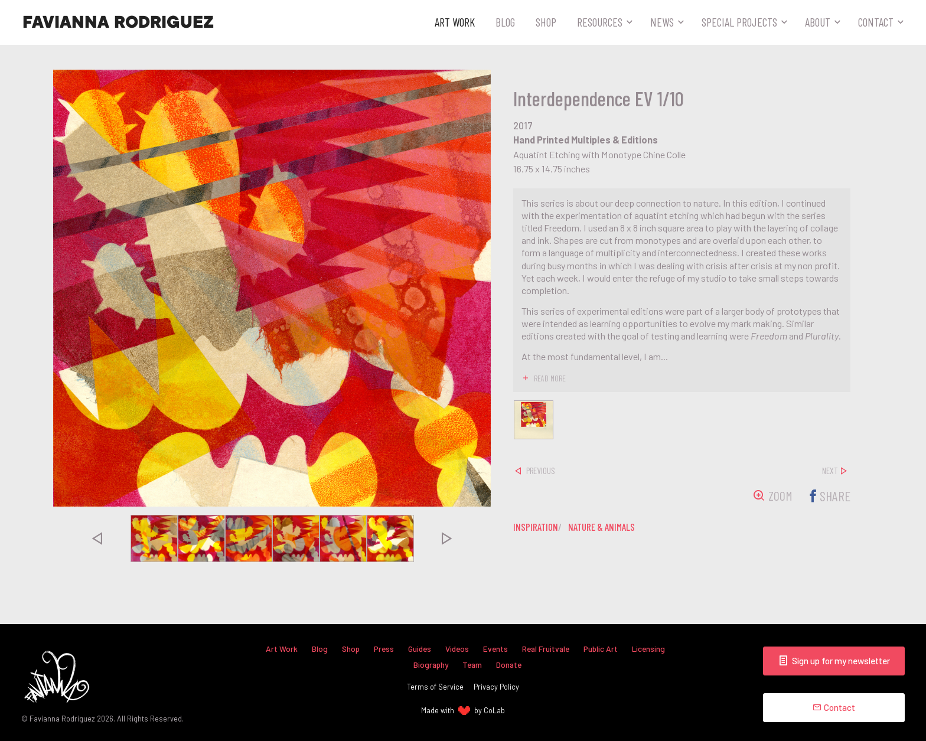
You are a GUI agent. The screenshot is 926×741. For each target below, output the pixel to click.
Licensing (654, 648)
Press (379, 648)
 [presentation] (97, 538)
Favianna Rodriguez (118, 22)
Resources (599, 22)
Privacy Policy (496, 686)
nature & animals (606, 529)
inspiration (536, 529)
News (662, 22)
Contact (876, 22)
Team (472, 665)
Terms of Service (435, 686)
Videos (456, 648)
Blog (505, 22)
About (817, 22)
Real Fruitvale (548, 648)
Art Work (455, 22)
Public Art (605, 648)
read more (550, 378)
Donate (510, 665)
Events (495, 648)
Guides (417, 648)
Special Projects (739, 22)
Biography (429, 665)
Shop (546, 22)
